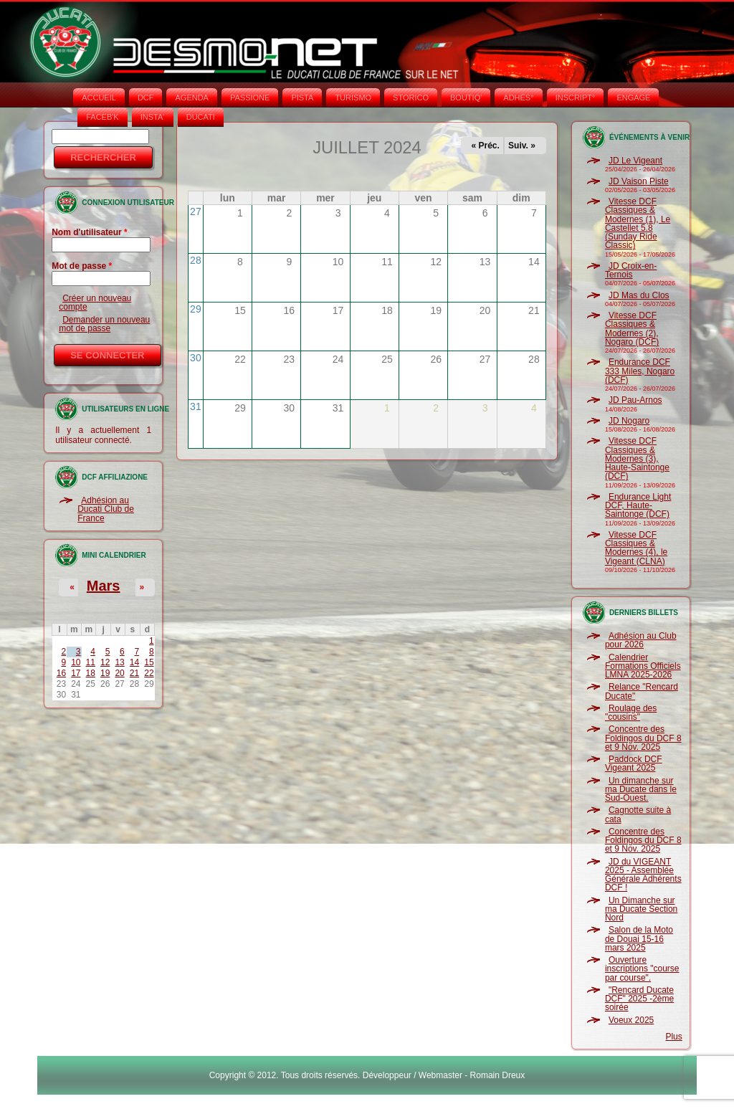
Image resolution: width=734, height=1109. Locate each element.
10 (75, 662)
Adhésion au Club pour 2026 (641, 640)
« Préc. (486, 146)
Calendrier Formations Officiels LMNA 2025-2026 (643, 666)
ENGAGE (633, 97)
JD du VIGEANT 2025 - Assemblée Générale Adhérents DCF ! (643, 875)
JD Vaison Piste (639, 181)
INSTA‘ (152, 117)
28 (195, 260)
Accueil (99, 97)
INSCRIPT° (576, 97)
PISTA (302, 97)
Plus (673, 1037)
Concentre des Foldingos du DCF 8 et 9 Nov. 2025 (643, 738)
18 (90, 673)
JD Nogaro (629, 421)
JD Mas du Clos (639, 295)
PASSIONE (250, 97)
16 (61, 673)
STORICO (411, 97)
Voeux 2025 (631, 1020)
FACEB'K (102, 117)
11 (90, 662)
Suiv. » (521, 146)
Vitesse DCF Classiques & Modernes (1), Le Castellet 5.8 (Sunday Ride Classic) (637, 223)
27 (195, 211)
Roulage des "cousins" (631, 712)
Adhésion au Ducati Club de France (105, 509)
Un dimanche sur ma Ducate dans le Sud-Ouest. (641, 790)
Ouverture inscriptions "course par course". (642, 969)
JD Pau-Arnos (635, 400)
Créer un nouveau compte (95, 302)
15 (148, 662)
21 (134, 673)
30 (195, 357)
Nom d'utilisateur (90, 232)
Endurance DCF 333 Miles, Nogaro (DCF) (640, 371)
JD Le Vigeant (635, 161)
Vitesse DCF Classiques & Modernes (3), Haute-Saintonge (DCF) (637, 458)
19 (105, 673)
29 (195, 309)
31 (195, 406)
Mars (103, 586)
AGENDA (191, 97)
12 (105, 662)
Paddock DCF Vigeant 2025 (633, 763)
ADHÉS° (518, 97)
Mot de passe (82, 266)
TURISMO (353, 97)
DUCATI (200, 117)
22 (148, 673)
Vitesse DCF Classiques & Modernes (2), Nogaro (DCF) (632, 328)
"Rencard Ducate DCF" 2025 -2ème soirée (639, 999)
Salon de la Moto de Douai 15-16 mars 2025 (639, 939)
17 (75, 673)
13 (119, 662)
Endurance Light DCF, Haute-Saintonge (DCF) (638, 506)
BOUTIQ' (466, 97)
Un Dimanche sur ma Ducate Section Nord (641, 909)
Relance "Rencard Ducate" (641, 691)
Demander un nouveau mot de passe (104, 324)
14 (134, 662)
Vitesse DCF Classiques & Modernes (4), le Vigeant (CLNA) (636, 548)
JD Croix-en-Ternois (631, 270)
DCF (146, 97)
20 (119, 673)
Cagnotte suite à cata (638, 814)
